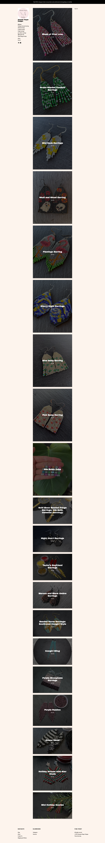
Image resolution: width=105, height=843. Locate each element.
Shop (19, 832)
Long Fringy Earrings (22, 36)
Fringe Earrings (21, 31)
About (19, 38)
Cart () (76, 8)
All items (19, 24)
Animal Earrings (21, 27)
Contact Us (20, 836)
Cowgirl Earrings (21, 29)
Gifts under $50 (21, 34)
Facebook (35, 834)
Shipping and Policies (22, 838)
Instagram (35, 832)
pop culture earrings (22, 33)
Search (19, 40)
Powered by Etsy (78, 836)
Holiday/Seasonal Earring (23, 26)
